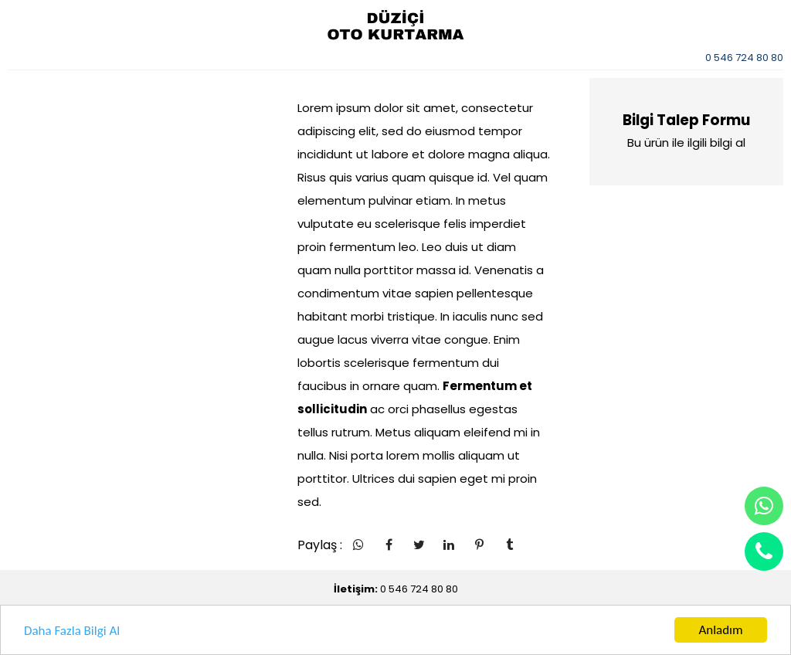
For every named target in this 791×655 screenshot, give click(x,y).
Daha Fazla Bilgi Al (72, 631)
